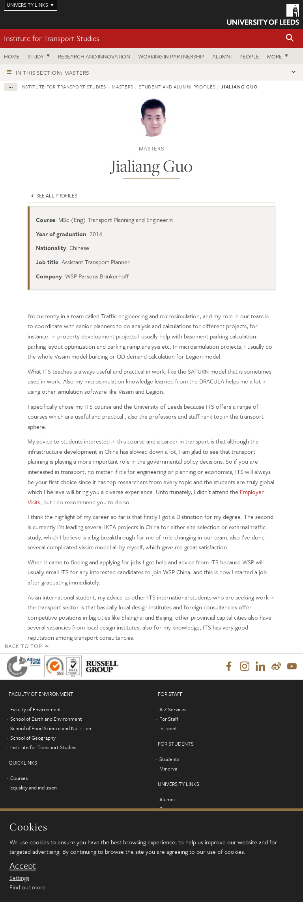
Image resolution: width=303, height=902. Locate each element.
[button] (290, 38)
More (274, 56)
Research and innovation (94, 56)
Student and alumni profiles (177, 86)
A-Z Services (172, 709)
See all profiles (53, 195)
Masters (122, 86)
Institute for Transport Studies (51, 38)
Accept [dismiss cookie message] (22, 865)
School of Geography (33, 738)
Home (12, 56)
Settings (19, 877)
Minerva (168, 768)
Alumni (222, 56)
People (249, 56)
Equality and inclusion (33, 787)
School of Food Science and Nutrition (50, 728)
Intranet (168, 728)
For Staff (168, 719)
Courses (19, 778)
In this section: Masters (52, 72)
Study (36, 56)
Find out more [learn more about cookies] (27, 887)
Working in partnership (171, 56)
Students (169, 759)
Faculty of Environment (35, 709)
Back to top (23, 646)
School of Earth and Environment (46, 719)
